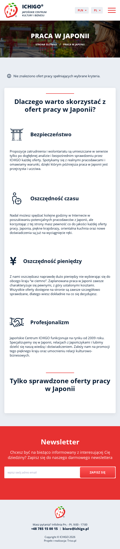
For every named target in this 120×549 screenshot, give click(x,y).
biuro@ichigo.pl (76, 528)
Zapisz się (97, 472)
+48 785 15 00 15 (44, 528)
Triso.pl (71, 540)
